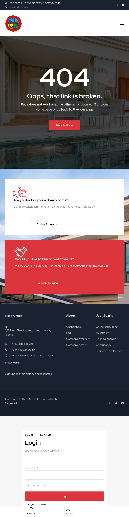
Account (70, 513)
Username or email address (42, 451)
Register (44, 434)
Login (29, 434)
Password (31, 468)
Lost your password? (37, 504)
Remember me (35, 485)
